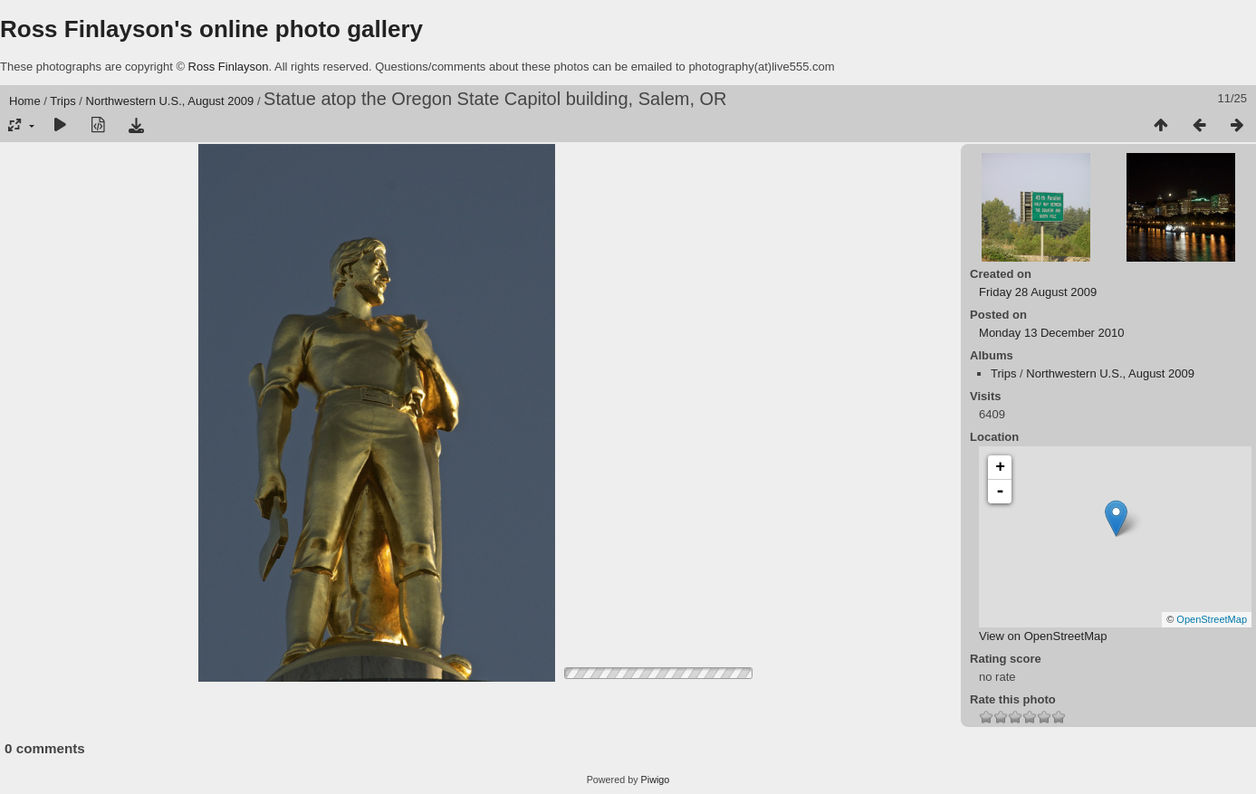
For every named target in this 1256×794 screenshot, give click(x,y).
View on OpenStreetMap (1043, 636)
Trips (62, 101)
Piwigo (655, 779)
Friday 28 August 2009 (1038, 292)
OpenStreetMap (1211, 619)
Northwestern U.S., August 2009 (170, 101)
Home (25, 101)
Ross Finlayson (228, 66)
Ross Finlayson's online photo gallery (211, 29)
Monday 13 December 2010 (1051, 333)
